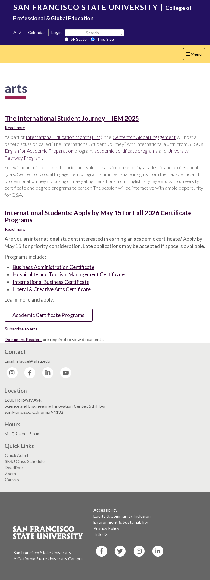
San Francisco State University (42, 552)
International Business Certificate (51, 282)
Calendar (36, 32)
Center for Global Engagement (144, 137)
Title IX (100, 534)
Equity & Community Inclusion (122, 516)
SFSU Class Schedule (25, 461)
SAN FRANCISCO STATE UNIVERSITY (85, 7)
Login (56, 32)
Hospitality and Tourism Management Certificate (69, 274)
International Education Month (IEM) (64, 137)
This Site (102, 39)
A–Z (17, 32)
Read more (15, 127)
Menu (195, 55)
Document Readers (23, 339)
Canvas (12, 479)
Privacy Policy (106, 528)
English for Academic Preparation (39, 151)
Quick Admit (17, 455)
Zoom (10, 473)
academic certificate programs (126, 151)
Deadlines (14, 467)
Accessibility (105, 510)
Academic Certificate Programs (48, 315)
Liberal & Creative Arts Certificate (52, 289)
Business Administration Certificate (53, 267)
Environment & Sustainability (120, 522)
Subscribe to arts (21, 328)
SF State (76, 39)
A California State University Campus (48, 558)
